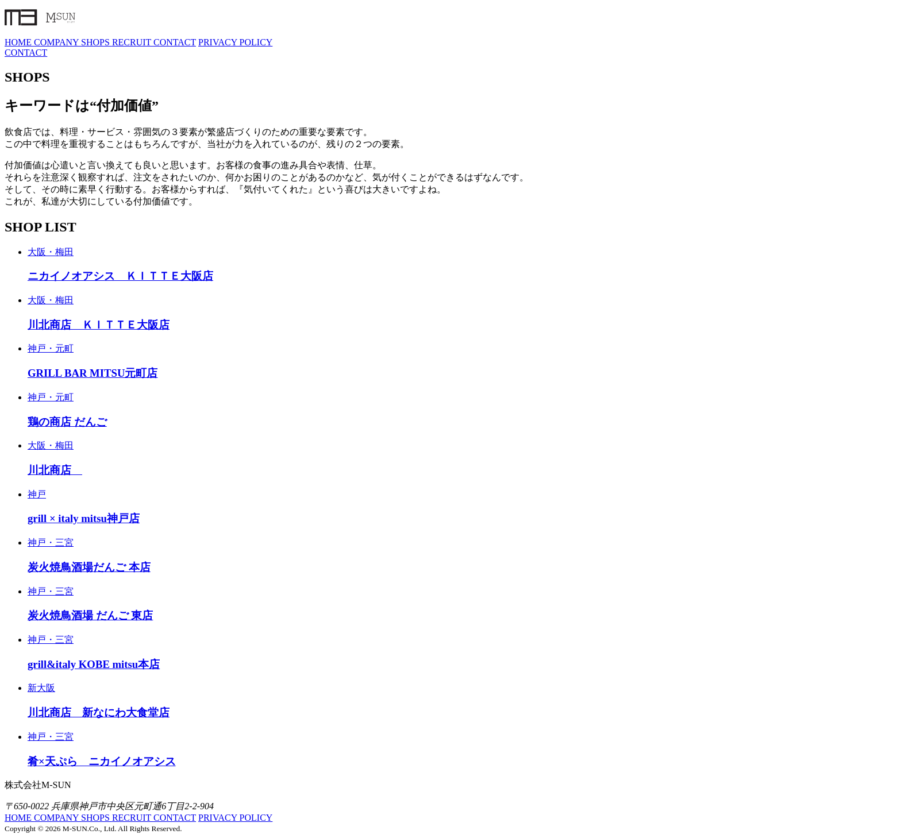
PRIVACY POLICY (235, 42)
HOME (19, 42)
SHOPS (96, 42)
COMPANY (57, 42)
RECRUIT (132, 42)
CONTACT (174, 42)
